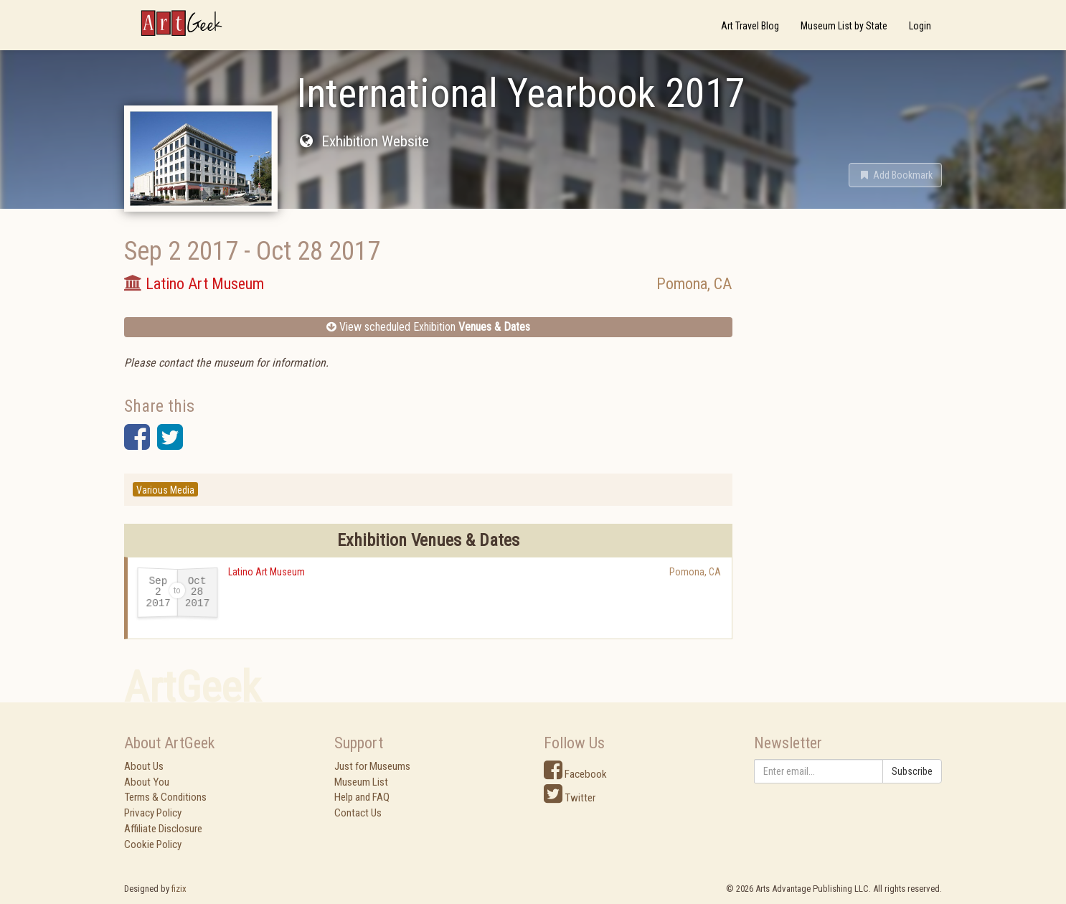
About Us (144, 766)
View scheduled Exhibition (428, 327)
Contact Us (358, 812)
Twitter (569, 797)
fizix (179, 888)
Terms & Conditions (165, 797)
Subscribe (912, 771)
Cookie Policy (152, 844)
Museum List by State (844, 26)
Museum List (361, 782)
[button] (895, 175)
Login (920, 26)
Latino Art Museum (266, 572)
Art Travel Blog (750, 26)
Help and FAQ (362, 797)
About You (146, 782)
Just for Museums (372, 766)
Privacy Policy (152, 812)
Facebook (575, 774)
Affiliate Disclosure (163, 828)
